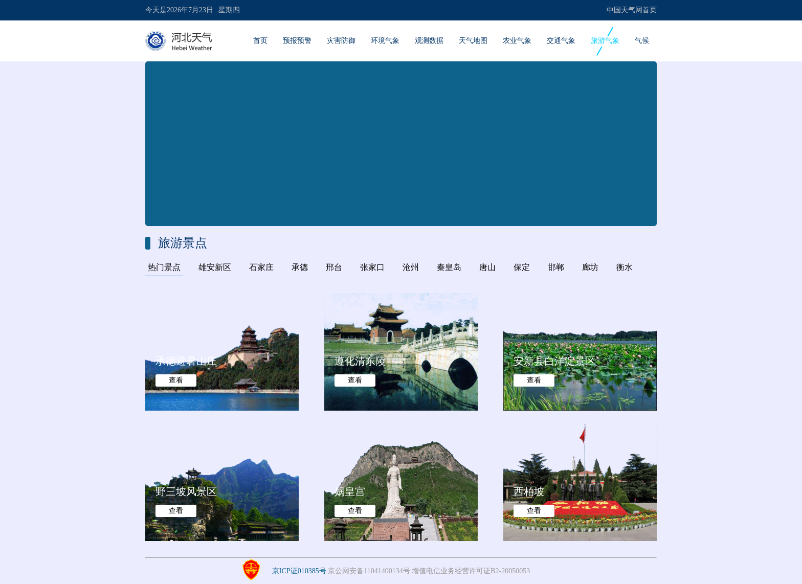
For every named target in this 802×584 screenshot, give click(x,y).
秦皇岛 (449, 267)
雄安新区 (214, 267)
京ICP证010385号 (299, 571)
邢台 (334, 267)
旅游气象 (605, 40)
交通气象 (561, 40)
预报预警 (297, 40)
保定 (522, 267)
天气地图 (473, 40)
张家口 (372, 267)
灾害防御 (341, 40)
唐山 (487, 267)
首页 (260, 40)
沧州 (411, 267)
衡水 (624, 267)
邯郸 (556, 267)
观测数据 (429, 40)
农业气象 (517, 40)
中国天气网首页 (632, 10)
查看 (176, 380)
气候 (642, 40)
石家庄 (261, 267)
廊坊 (590, 267)
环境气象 (385, 40)
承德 (300, 267)
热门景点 (164, 267)
